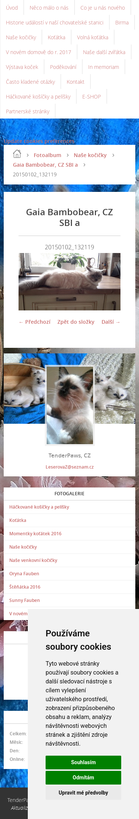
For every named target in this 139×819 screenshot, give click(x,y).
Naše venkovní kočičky (33, 560)
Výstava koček (22, 66)
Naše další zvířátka (104, 52)
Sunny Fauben (24, 600)
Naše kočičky (21, 37)
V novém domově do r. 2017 (38, 52)
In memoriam (103, 66)
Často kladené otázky (30, 81)
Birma (122, 22)
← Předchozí (34, 321)
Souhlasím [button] (83, 762)
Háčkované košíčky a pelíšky (38, 96)
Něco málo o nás (49, 7)
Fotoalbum (47, 155)
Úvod (12, 7)
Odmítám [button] (83, 777)
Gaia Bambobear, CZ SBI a (45, 164)
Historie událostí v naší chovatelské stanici (54, 22)
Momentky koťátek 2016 (35, 533)
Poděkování (63, 66)
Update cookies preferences (39, 140)
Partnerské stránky (27, 111)
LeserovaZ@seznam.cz (70, 467)
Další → (111, 321)
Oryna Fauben (24, 573)
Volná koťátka (92, 37)
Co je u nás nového (102, 7)
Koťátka (56, 37)
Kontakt (76, 81)
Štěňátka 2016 (24, 587)
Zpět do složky (76, 321)
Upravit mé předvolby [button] (83, 793)
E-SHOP (91, 96)
